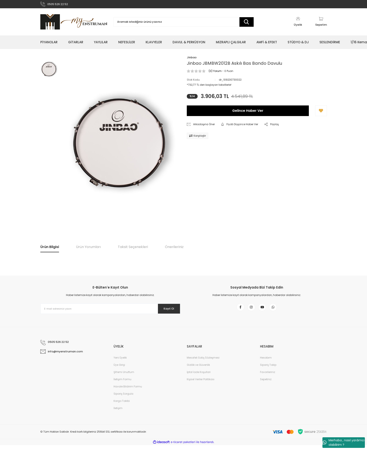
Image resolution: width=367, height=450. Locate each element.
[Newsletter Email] (110, 310)
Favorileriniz (267, 377)
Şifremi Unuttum (124, 377)
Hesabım (266, 362)
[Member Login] (298, 24)
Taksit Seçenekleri (133, 248)
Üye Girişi (119, 369)
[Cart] (321, 24)
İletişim (118, 413)
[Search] (184, 24)
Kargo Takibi (122, 406)
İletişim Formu (122, 384)
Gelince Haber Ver (247, 112)
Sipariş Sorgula (123, 398)
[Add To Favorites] (321, 112)
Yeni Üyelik (120, 362)
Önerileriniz (174, 248)
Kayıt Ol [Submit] (166, 310)
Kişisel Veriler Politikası (200, 384)
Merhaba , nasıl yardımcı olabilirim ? (343, 442)
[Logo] (73, 23)
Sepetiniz (265, 384)
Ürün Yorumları (88, 248)
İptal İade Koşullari (199, 377)
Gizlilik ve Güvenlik (198, 369)
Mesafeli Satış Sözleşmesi (203, 362)
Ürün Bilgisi (49, 248)
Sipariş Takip (268, 369)
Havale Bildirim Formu (128, 391)
